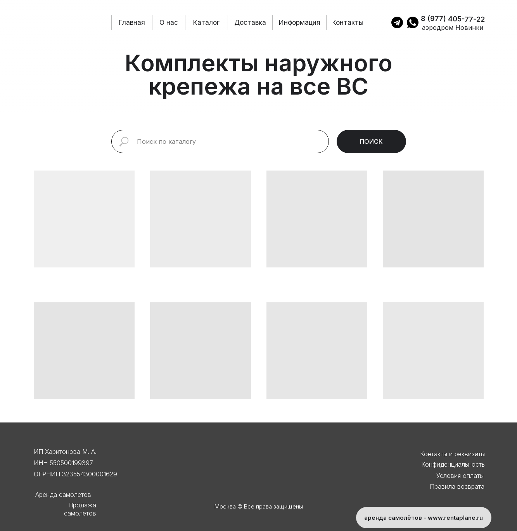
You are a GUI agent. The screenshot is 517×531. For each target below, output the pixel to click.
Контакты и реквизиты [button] (452, 454)
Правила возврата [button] (457, 486)
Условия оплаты (460, 475)
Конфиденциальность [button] (453, 464)
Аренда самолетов (63, 494)
